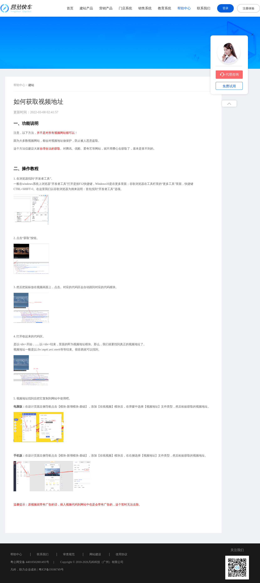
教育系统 (164, 8)
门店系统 (125, 8)
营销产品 (106, 8)
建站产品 (86, 8)
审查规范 (69, 554)
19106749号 (56, 569)
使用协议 (121, 554)
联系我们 (203, 8)
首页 (70, 8)
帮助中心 (184, 8)
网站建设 (95, 554)
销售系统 (145, 8)
